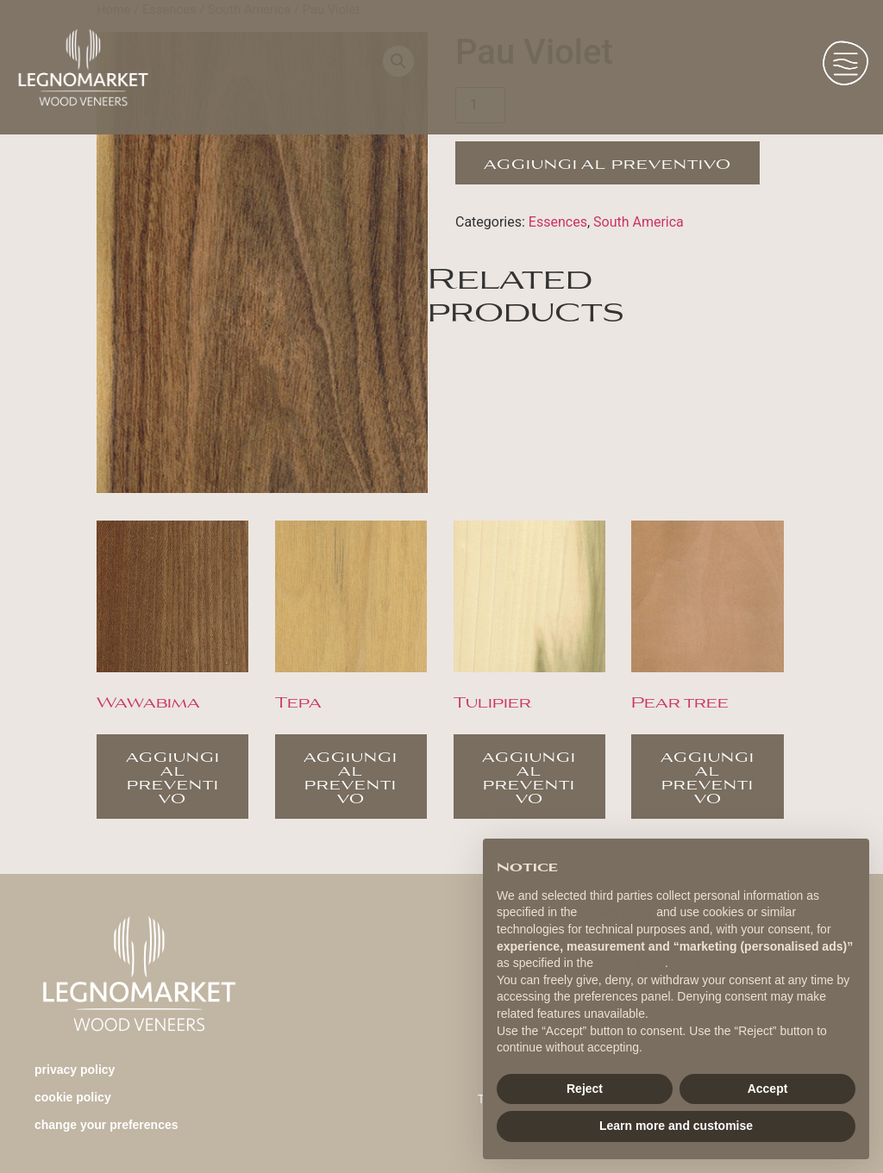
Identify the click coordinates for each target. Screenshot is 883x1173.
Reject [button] (585, 1088)
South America (638, 222)
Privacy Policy (74, 1069)
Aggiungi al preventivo (607, 162)
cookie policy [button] (631, 963)
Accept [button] (768, 1088)
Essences (558, 222)
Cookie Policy (72, 1097)
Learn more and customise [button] (676, 1125)
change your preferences (106, 1125)
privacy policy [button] (616, 912)
